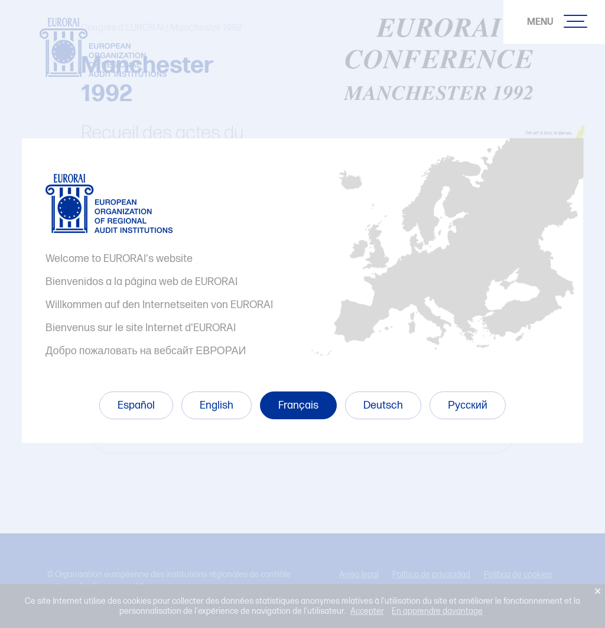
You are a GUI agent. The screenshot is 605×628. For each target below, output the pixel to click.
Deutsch (383, 405)
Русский (467, 405)
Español (136, 405)
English (216, 405)
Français (298, 405)
